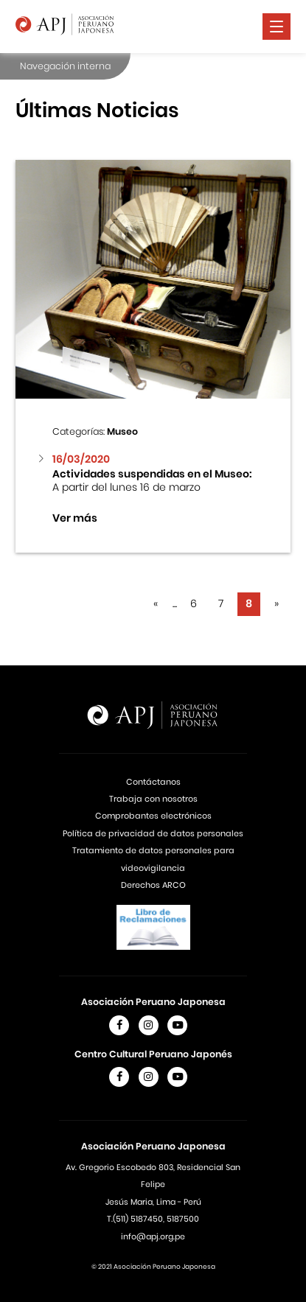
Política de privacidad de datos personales (153, 833)
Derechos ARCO (153, 885)
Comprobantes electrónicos (153, 816)
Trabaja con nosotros (153, 799)
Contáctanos (153, 782)
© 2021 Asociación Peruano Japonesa (153, 1266)
